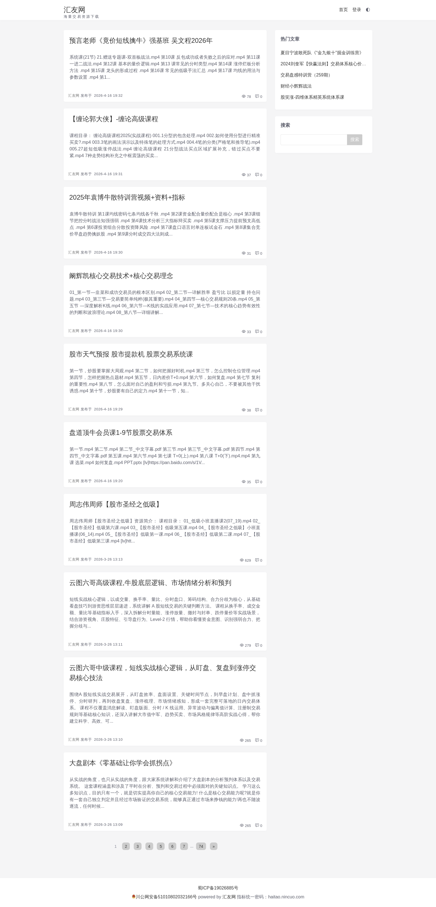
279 (245, 645)
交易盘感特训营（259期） (307, 75)
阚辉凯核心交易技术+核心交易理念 (121, 275)
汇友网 (74, 10)
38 (246, 410)
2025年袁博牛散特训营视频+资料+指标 (127, 197)
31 (246, 253)
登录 (356, 9)
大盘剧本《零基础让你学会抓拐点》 (122, 763)
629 (245, 560)
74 (201, 846)
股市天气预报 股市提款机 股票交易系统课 (131, 354)
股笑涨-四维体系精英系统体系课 (312, 97)
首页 (343, 9)
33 (246, 332)
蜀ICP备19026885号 (218, 888)
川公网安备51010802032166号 (164, 896)
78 (246, 97)
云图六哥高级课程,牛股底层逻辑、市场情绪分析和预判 (150, 582)
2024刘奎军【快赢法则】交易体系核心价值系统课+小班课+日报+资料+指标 (355, 63)
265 (245, 741)
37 (246, 175)
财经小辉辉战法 (296, 86)
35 (246, 482)
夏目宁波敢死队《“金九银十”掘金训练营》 (322, 52)
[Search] (315, 139)
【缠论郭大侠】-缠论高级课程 (113, 119)
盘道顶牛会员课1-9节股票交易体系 (120, 432)
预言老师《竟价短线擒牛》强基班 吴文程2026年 (141, 40)
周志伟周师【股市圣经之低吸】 (116, 504)
